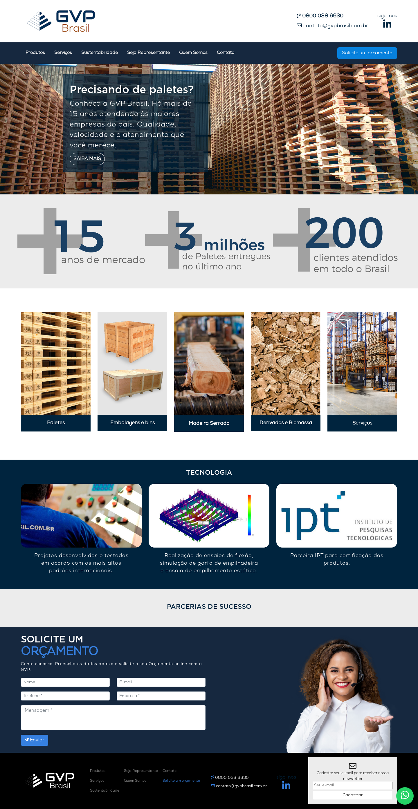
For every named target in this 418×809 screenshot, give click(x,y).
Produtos (35, 53)
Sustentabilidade (99, 53)
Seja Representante (148, 53)
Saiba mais (87, 159)
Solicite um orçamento (367, 53)
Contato (225, 53)
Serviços (63, 53)
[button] (31, 129)
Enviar (34, 740)
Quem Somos (193, 53)
